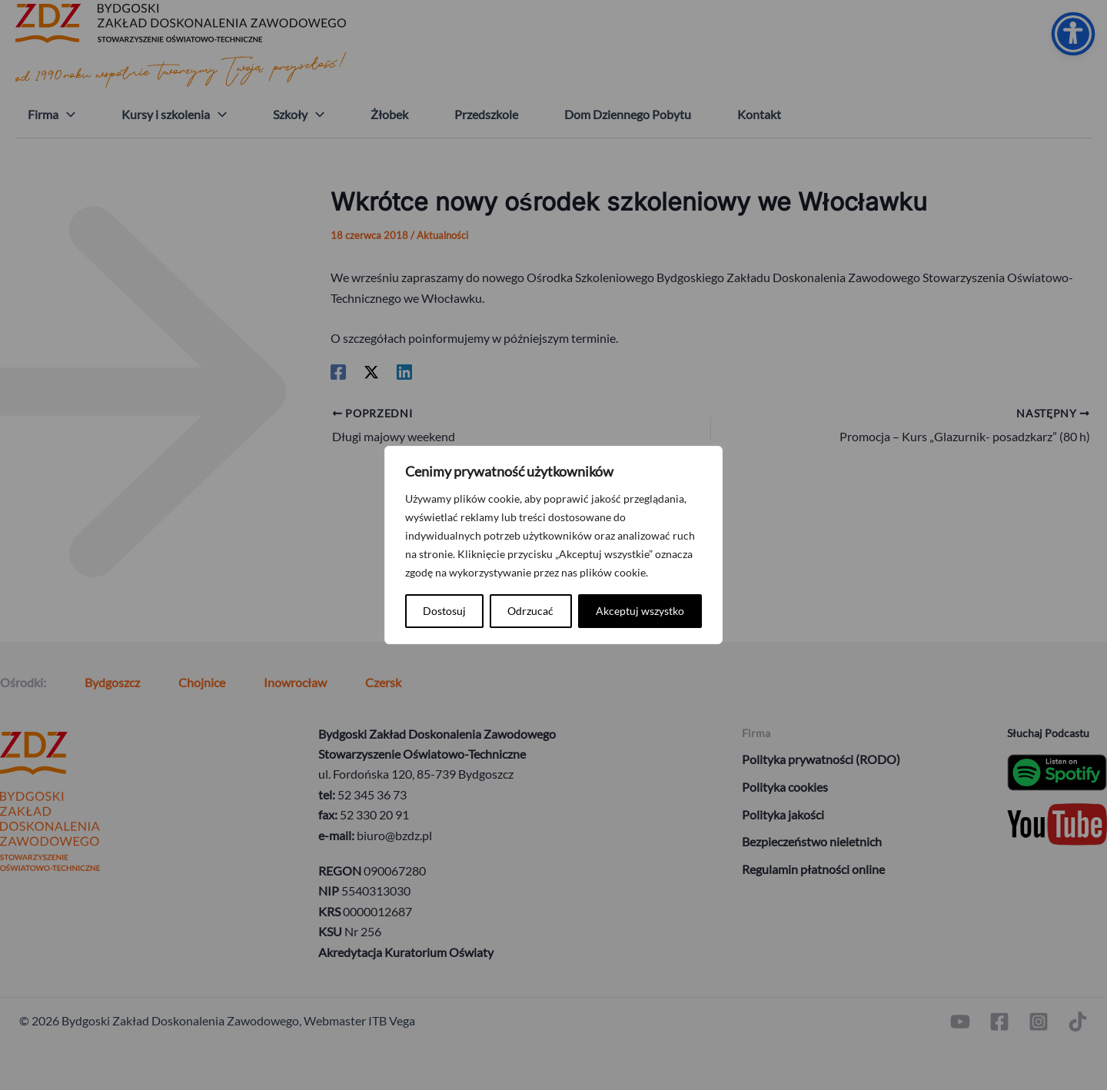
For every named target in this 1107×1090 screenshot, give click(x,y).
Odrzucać (530, 610)
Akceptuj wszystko (640, 610)
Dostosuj (444, 610)
